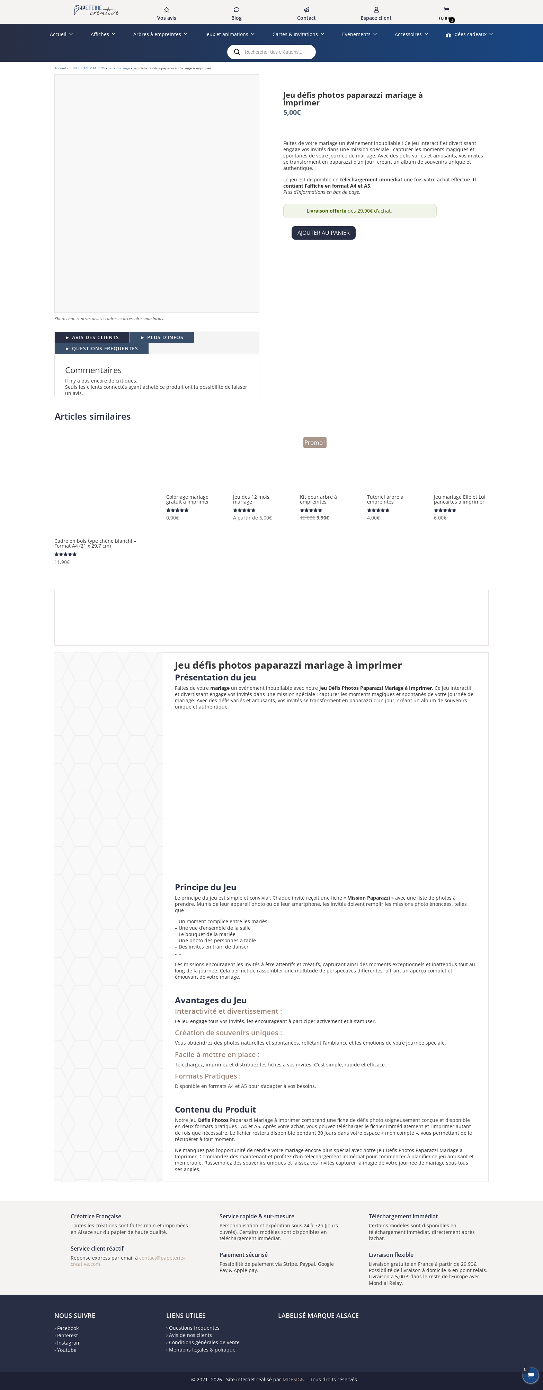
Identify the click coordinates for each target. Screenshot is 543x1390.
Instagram (69, 1342)
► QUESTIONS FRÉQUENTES (101, 348)
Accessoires (412, 34)
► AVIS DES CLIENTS (92, 337)
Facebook (68, 1328)
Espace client (376, 18)
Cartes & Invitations (299, 34)
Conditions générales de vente (204, 1342)
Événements (359, 34)
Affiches (103, 34)
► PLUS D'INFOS (162, 337)
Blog (236, 18)
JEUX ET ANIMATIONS (87, 68)
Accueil (61, 34)
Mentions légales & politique (202, 1349)
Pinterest (67, 1335)
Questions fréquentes (194, 1327)
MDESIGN (294, 1379)
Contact (306, 18)
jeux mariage (119, 68)
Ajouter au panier (323, 233)
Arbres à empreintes (160, 34)
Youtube (67, 1350)
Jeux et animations (230, 34)
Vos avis (166, 18)
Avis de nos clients (190, 1335)
